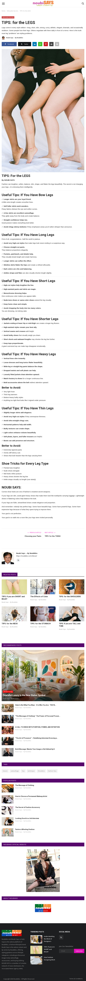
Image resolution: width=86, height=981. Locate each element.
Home (3, 11)
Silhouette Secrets (12, 11)
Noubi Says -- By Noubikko (12, 38)
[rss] (61, 937)
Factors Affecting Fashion (24, 829)
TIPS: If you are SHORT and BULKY (13, 597)
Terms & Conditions (76, 979)
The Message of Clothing (24, 785)
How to (5, 771)
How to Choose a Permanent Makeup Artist (31, 796)
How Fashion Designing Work (49, 959)
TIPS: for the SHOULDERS (70, 596)
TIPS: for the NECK (10, 624)
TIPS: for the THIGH (52, 536)
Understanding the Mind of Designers (49, 939)
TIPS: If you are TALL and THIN (69, 625)
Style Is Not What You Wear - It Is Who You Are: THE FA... (35, 705)
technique (31, 771)
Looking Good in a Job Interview (27, 818)
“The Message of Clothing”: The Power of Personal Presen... (37, 716)
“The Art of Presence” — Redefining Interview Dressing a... (36, 738)
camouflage (15, 771)
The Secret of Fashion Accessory (27, 807)
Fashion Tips (52, 771)
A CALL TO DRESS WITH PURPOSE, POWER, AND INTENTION (37, 727)
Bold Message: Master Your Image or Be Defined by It (35, 749)
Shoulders (41, 771)
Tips (23, 771)
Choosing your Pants (33, 536)
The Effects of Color (39, 596)
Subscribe (79, 951)
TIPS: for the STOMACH (40, 624)
